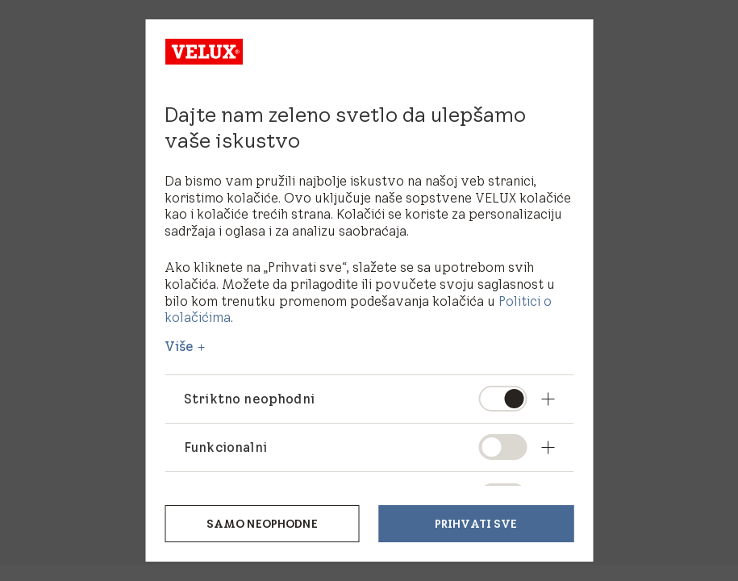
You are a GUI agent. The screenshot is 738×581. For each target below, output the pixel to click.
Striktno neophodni (250, 399)
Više (179, 346)
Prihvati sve (476, 523)
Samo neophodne (262, 523)
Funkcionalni (225, 447)
